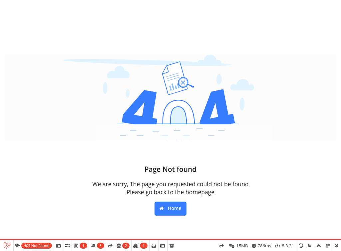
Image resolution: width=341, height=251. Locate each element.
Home (170, 208)
